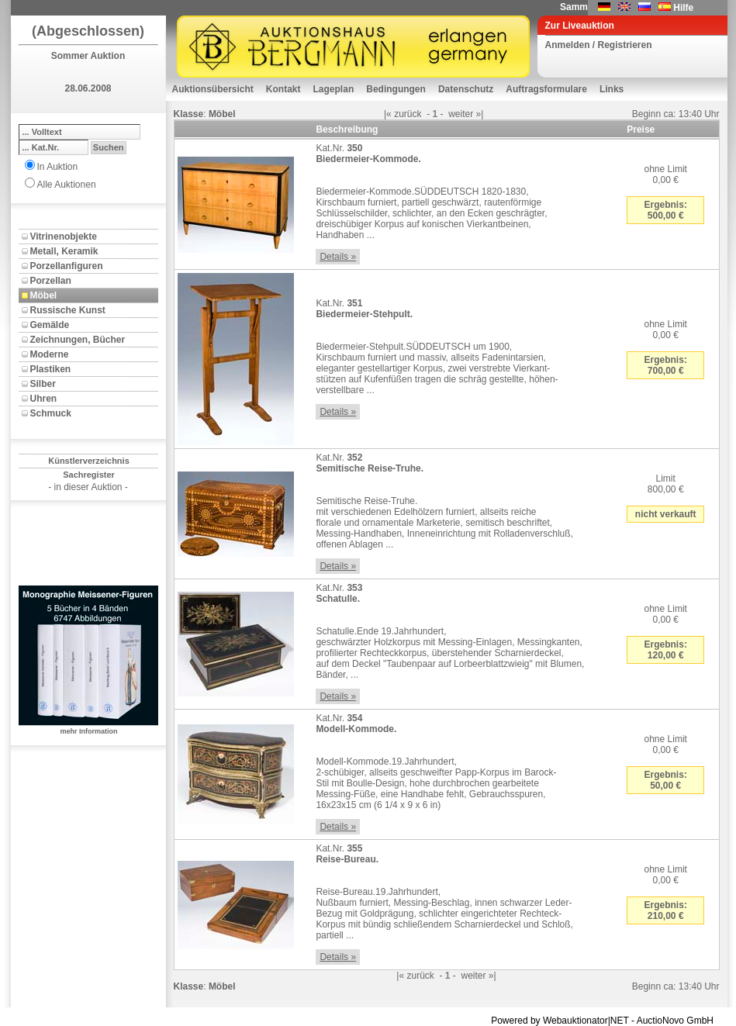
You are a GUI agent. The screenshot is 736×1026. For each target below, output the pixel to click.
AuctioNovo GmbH (675, 1020)
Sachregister (89, 474)
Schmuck (50, 413)
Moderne (49, 354)
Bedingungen (396, 89)
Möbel (43, 295)
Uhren (43, 398)
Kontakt (283, 89)
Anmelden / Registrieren (598, 45)
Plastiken (50, 369)
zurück (407, 114)
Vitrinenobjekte (63, 236)
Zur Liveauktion (579, 25)
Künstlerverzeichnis (89, 460)
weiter (460, 114)
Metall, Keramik (64, 251)
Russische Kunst (67, 310)
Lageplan (333, 89)
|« (388, 114)
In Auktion (57, 166)
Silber (43, 383)
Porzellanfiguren (66, 266)
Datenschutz (465, 89)
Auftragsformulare (546, 89)
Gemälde (50, 325)
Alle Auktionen (66, 184)
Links (612, 89)
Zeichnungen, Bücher (78, 339)
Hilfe (683, 7)
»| (480, 114)
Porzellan (50, 280)
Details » (338, 256)
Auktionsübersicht (213, 89)
